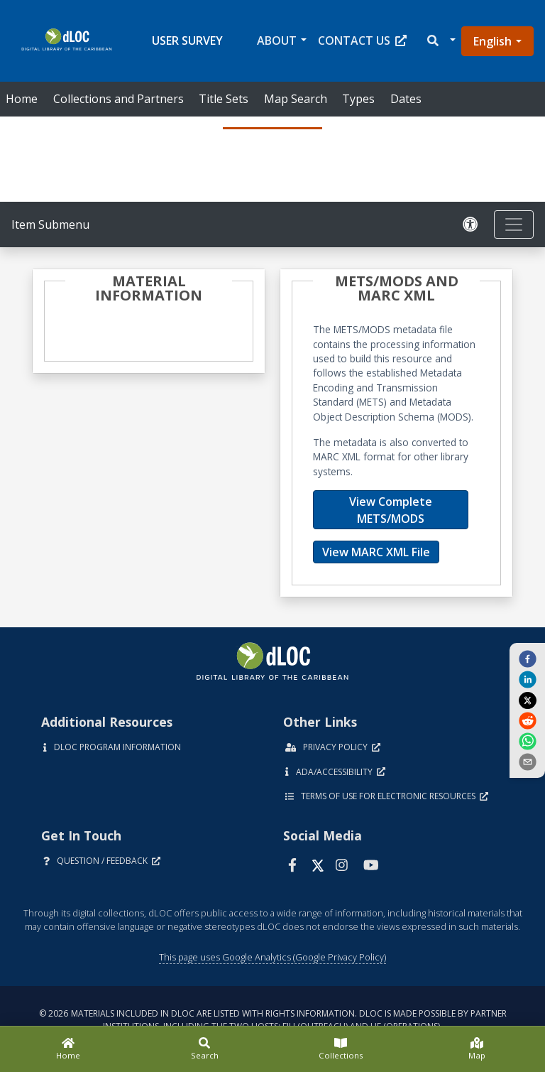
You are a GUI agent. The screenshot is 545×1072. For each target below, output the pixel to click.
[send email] (527, 761)
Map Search (295, 99)
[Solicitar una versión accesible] (472, 224)
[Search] (204, 1049)
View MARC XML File (376, 552)
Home (22, 99)
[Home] (68, 1049)
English (492, 41)
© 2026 (273, 1019)
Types (358, 99)
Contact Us (362, 40)
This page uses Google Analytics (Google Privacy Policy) (272, 957)
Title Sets (223, 99)
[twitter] (527, 700)
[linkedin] (527, 679)
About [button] (277, 40)
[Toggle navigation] (514, 224)
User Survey (187, 40)
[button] (440, 40)
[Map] (477, 1049)
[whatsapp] (527, 741)
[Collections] (340, 1049)
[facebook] (527, 658)
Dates (406, 99)
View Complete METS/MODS (390, 510)
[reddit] (527, 720)
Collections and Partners (118, 99)
